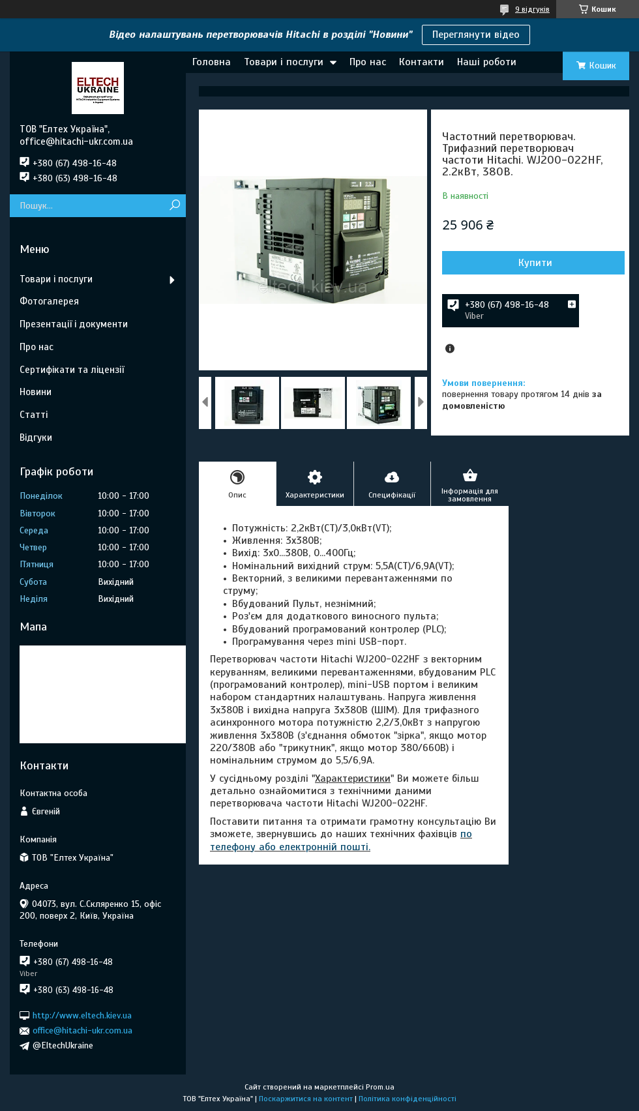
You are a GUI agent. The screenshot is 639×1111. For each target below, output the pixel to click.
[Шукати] (174, 205)
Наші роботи (486, 61)
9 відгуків (532, 9)
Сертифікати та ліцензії (72, 370)
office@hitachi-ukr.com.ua (82, 1030)
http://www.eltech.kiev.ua (82, 1015)
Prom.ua (380, 1086)
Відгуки (36, 437)
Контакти (421, 61)
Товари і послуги (283, 61)
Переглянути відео (476, 34)
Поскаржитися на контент (306, 1098)
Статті (34, 415)
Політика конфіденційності (407, 1098)
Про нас (367, 61)
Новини (36, 392)
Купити (535, 262)
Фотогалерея (49, 301)
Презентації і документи (74, 324)
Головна (211, 61)
